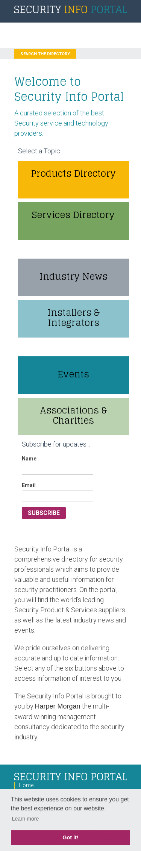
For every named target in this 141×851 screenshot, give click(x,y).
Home (26, 785)
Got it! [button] (70, 837)
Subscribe (44, 512)
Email (29, 485)
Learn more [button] (25, 819)
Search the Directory (45, 53)
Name (29, 459)
